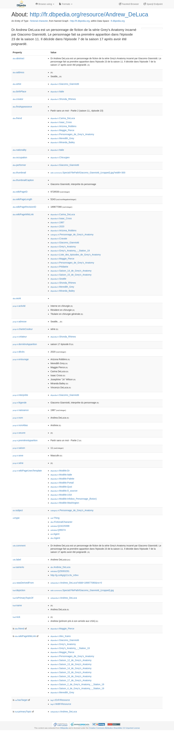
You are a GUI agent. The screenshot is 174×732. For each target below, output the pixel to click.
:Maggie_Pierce (62, 130)
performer (19, 165)
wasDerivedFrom (23, 582)
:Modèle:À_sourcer (64, 490)
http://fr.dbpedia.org (80, 21)
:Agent (54, 534)
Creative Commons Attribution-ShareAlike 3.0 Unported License (114, 728)
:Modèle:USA (61, 494)
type (16, 518)
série (18, 463)
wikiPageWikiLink (23, 214)
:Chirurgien (60, 157)
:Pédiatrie (59, 266)
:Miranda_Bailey (62, 142)
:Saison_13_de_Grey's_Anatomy (71, 664)
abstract (18, 58)
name (17, 605)
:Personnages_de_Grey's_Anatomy (72, 134)
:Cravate (58, 238)
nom (18, 417)
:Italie (57, 91)
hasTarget (21, 700)
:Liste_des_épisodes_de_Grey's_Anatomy (75, 254)
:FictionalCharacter (61, 522)
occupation (20, 157)
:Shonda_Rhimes (63, 99)
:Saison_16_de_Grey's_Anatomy (71, 676)
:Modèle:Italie (61, 474)
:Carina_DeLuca (62, 118)
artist (17, 84)
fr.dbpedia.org (118, 21)
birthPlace (19, 91)
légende (20, 402)
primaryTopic (23, 711)
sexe (18, 455)
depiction (19, 590)
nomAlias (20, 425)
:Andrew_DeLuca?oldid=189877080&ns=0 (76, 582)
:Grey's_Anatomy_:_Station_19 (70, 250)
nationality (19, 150)
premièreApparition (25, 440)
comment (19, 545)
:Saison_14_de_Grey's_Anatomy (71, 270)
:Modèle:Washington (64, 503)
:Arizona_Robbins (63, 126)
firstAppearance (22, 106)
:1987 (57, 222)
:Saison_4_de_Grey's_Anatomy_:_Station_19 (77, 688)
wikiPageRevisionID (24, 207)
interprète (20, 395)
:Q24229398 (59, 526)
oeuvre (19, 433)
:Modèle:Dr (60, 470)
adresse (20, 321)
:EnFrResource (60, 700)
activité (19, 306)
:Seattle (58, 278)
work (17, 298)
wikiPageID (20, 191)
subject (18, 510)
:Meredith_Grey (62, 138)
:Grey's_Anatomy (63, 246)
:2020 (57, 226)
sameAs (18, 567)
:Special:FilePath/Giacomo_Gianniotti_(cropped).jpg (82, 590)
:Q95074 (58, 530)
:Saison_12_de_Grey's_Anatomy (71, 660)
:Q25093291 (59, 571)
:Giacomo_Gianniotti (64, 84)
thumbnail (19, 172)
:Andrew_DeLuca (60, 567)
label (17, 559)
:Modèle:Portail (62, 482)
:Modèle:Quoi (61, 486)
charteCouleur (23, 329)
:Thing (55, 518)
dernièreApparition (25, 344)
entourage (21, 359)
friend (17, 118)
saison (19, 448)
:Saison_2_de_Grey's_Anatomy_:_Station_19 (77, 684)
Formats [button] (65, 4)
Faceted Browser (129, 4)
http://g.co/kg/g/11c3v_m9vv (64, 575)
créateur (20, 336)
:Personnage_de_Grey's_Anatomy (71, 234)
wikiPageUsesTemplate (27, 470)
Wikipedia (64, 728)
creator (18, 99)
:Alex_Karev (60, 636)
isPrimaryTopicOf (23, 598)
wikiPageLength (22, 199)
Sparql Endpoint (153, 4)
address (18, 72)
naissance (21, 410)
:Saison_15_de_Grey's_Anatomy (71, 274)
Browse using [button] (45, 4)
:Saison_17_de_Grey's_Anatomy (71, 680)
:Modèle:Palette (62, 478)
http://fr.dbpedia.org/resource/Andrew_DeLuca (89, 14)
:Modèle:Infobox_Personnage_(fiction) (73, 498)
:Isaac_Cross (61, 122)
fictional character (39, 21)
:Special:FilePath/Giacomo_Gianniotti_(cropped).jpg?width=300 (87, 172)
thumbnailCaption (23, 180)
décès (18, 351)
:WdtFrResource (60, 704)
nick (16, 617)
